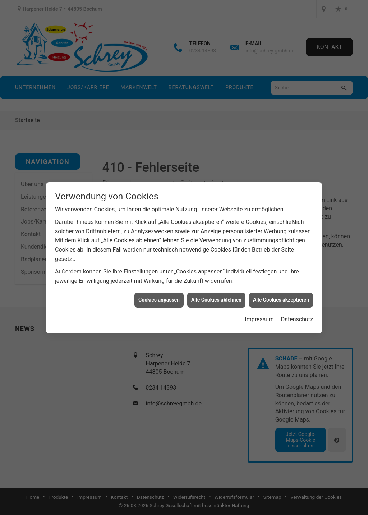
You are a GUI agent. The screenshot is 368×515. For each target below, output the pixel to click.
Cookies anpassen (159, 295)
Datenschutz (297, 314)
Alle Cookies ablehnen (216, 295)
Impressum (259, 314)
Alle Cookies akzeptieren (281, 295)
